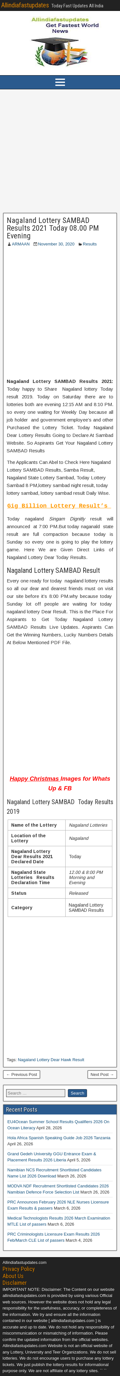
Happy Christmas (35, 778)
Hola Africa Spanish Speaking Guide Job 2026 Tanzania (58, 1137)
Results (90, 244)
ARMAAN (21, 244)
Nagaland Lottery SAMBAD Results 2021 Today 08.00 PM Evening (53, 228)
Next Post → (102, 1074)
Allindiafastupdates (25, 5)
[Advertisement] (60, 151)
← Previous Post (21, 1074)
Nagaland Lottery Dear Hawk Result (51, 1059)
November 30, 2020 (56, 244)
